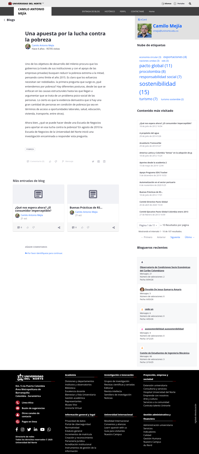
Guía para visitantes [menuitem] (114, 430)
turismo (148, 98)
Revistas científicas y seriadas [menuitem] (119, 384)
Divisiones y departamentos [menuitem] (79, 381)
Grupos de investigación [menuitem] (116, 381)
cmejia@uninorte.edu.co (165, 30)
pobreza (30, 149)
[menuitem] (91, 11)
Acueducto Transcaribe (150, 143)
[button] (190, 3)
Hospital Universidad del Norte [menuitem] (159, 392)
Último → (190, 237)
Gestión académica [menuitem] (75, 398)
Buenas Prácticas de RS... (86, 207)
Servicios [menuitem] (148, 428)
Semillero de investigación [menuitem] (117, 394)
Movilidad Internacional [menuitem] (116, 420)
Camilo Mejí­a (167, 26)
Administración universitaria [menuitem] (158, 425)
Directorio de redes (25, 436)
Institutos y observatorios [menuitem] (78, 384)
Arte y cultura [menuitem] (150, 398)
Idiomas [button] (166, 3)
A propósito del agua (149, 133)
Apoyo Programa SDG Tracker (153, 172)
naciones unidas (149, 60)
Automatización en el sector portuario (157, 182)
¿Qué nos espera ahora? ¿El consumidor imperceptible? (33, 209)
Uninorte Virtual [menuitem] (73, 408)
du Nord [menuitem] (147, 445)
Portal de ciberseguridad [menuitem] (78, 424)
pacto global (155, 65)
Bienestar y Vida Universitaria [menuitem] (80, 394)
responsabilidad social (160, 76)
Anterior (161, 237)
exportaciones (175, 57)
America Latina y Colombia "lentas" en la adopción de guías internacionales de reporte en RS (166, 152)
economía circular (150, 57)
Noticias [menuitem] (108, 398)
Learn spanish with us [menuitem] (115, 427)
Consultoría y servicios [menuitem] (155, 388)
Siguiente (175, 237)
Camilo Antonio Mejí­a (43, 45)
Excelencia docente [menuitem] (75, 391)
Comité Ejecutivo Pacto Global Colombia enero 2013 (164, 211)
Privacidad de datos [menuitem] (75, 420)
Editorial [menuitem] (108, 387)
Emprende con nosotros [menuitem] (155, 395)
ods (165, 60)
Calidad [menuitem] (147, 435)
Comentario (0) (35, 161)
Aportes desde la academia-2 (153, 162)
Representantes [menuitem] (73, 401)
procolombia (152, 71)
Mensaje (67, 161)
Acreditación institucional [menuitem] (78, 444)
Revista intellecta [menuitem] (113, 391)
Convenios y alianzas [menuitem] (115, 424)
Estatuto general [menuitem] (73, 430)
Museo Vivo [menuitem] (71, 404)
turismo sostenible (172, 99)
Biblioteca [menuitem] (70, 387)
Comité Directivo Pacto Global (154, 201)
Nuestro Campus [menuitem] (113, 434)
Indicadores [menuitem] (149, 431)
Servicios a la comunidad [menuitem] (156, 402)
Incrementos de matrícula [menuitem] (78, 434)
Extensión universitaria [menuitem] (155, 385)
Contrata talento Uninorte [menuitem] (156, 405)
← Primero (146, 237)
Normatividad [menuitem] (72, 427)
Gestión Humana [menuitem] (152, 438)
